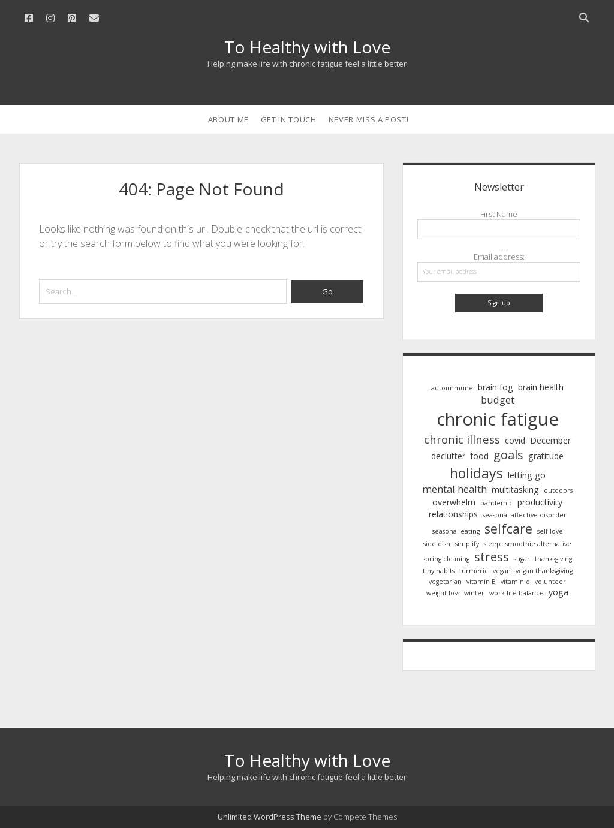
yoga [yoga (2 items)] (558, 592)
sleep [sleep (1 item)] (492, 544)
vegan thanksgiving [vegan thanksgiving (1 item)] (544, 571)
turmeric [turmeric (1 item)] (473, 571)
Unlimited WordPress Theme (269, 816)
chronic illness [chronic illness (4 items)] (462, 439)
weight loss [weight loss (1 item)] (442, 593)
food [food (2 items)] (479, 456)
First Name (498, 214)
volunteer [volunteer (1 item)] (550, 581)
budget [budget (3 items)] (497, 400)
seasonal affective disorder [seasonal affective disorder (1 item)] (525, 515)
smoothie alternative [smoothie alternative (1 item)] (538, 544)
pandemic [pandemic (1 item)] (496, 503)
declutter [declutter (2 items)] (448, 456)
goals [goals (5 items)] (508, 455)
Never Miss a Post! (369, 119)
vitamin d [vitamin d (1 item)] (515, 581)
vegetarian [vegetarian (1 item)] (445, 581)
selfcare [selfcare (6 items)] (508, 528)
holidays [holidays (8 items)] (476, 473)
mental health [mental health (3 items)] (454, 489)
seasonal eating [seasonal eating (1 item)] (456, 531)
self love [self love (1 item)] (550, 531)
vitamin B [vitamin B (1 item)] (481, 581)
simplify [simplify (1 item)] (467, 544)
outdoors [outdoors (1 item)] (558, 490)
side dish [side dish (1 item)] (436, 544)
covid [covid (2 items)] (515, 440)
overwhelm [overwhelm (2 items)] (453, 502)
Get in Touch (289, 119)
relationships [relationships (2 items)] (453, 514)
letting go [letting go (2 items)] (527, 475)
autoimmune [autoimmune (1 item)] (452, 388)
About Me (228, 119)
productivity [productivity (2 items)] (539, 502)
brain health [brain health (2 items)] (541, 387)
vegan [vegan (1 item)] (502, 571)
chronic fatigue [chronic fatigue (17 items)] (498, 419)
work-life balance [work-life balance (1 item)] (516, 593)
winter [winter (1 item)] (474, 593)
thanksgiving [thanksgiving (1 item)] (553, 559)
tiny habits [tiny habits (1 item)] (439, 571)
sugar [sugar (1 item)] (522, 559)
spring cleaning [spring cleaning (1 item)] (446, 559)
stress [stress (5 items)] (491, 557)
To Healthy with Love (307, 46)
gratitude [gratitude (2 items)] (546, 456)
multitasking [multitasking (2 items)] (515, 489)
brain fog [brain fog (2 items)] (495, 387)
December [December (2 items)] (550, 440)
